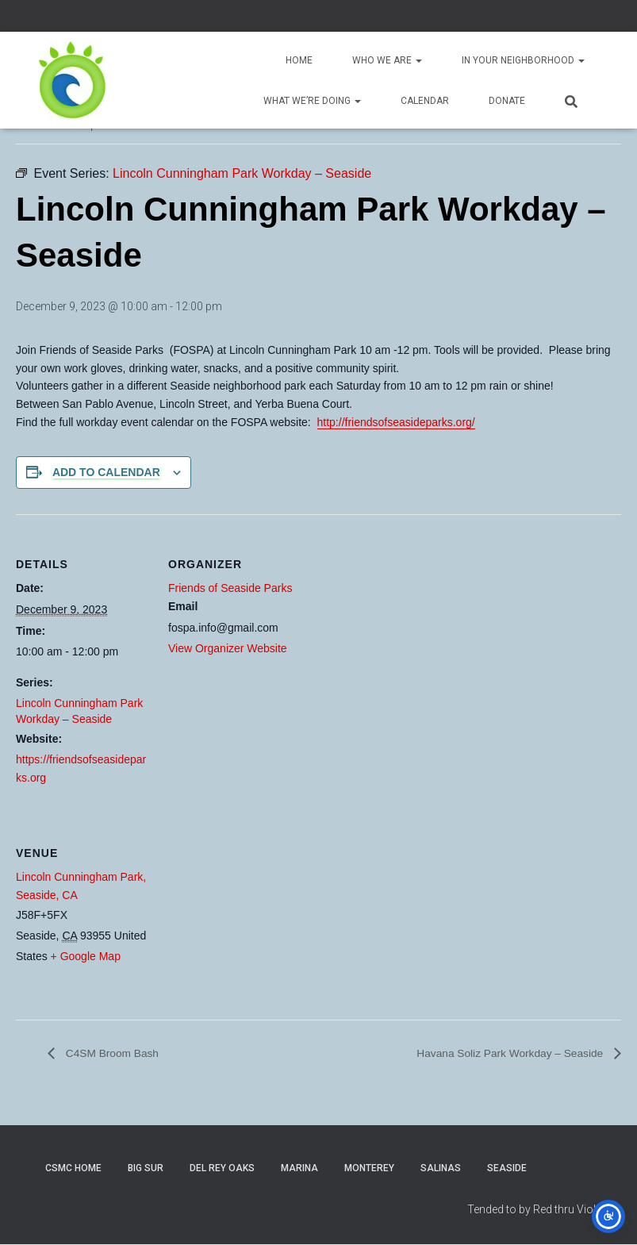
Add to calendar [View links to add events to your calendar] (106, 472)
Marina (299, 1168)
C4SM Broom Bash (119, 1053)
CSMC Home (73, 1168)
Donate (507, 100)
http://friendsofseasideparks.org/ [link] (396, 422)
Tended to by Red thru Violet (535, 1209)
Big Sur (145, 1168)
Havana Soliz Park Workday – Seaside (495, 1053)
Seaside (507, 1168)
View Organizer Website (227, 648)
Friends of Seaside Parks (230, 588)
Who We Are (387, 60)
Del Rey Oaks (222, 1168)
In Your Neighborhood (523, 60)
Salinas (440, 1168)
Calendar (425, 100)
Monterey (369, 1168)
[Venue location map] (252, 912)
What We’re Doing (312, 100)
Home (299, 60)
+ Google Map (86, 956)
